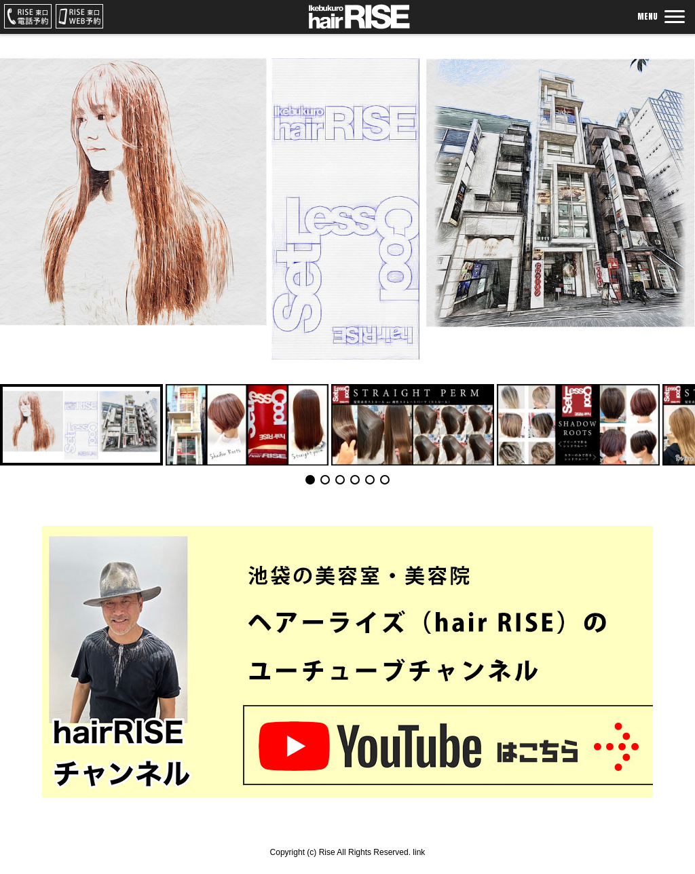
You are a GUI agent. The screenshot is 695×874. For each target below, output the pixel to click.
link (419, 852)
